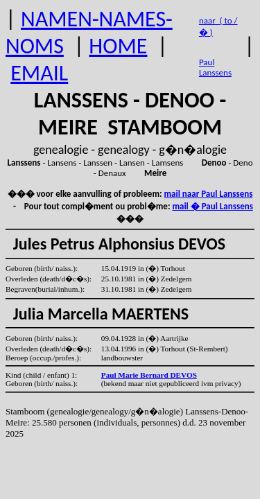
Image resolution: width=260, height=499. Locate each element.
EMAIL (39, 73)
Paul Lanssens (215, 67)
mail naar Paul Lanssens (208, 194)
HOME (118, 46)
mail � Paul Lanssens (212, 206)
